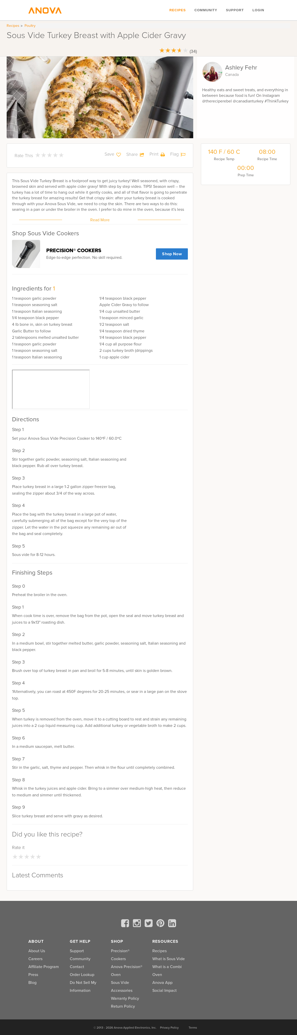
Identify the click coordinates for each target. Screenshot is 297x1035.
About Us (36, 951)
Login (258, 10)
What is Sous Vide (168, 959)
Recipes (177, 10)
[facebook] (126, 924)
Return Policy (123, 1006)
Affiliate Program (43, 967)
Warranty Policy (125, 998)
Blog (32, 982)
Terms (193, 1027)
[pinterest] (161, 924)
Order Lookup (82, 975)
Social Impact (164, 990)
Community (206, 10)
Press (33, 975)
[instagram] (138, 924)
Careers (35, 959)
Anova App (162, 982)
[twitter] (149, 924)
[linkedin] (172, 924)
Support (235, 10)
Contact (77, 967)
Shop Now (172, 254)
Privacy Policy (169, 1027)
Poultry (30, 25)
